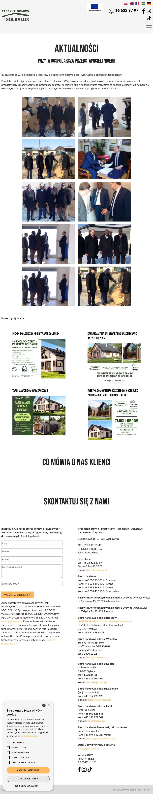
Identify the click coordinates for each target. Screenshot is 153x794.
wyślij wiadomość (17, 594)
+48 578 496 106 (94, 583)
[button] (28, 785)
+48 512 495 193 (93, 695)
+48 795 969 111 (94, 587)
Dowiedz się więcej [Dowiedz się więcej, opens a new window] (30, 736)
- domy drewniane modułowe (105, 621)
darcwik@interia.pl (96, 682)
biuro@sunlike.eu (96, 657)
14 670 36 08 (89, 674)
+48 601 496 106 (94, 591)
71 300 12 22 (89, 653)
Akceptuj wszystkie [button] (28, 770)
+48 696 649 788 (93, 734)
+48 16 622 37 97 (92, 562)
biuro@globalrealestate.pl (101, 738)
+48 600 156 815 (94, 580)
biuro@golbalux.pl (96, 569)
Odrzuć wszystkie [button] (28, 778)
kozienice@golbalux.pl (98, 699)
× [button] (48, 705)
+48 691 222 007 (93, 717)
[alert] (28, 746)
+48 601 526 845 (93, 713)
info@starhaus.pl (95, 720)
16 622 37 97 (123, 11)
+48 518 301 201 (93, 678)
